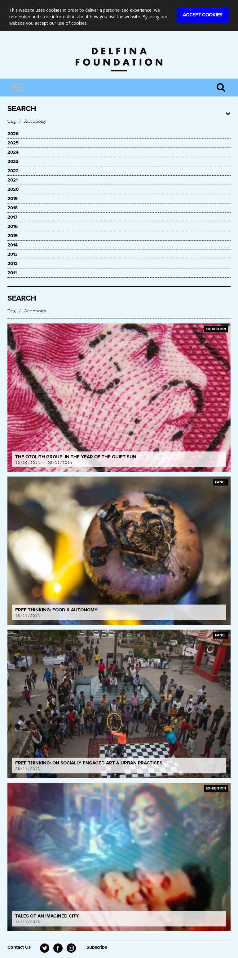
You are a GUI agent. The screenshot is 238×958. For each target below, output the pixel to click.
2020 (13, 189)
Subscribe (96, 947)
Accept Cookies (203, 15)
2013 (12, 254)
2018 (12, 208)
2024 (13, 152)
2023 (13, 161)
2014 (12, 245)
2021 (12, 180)
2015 (12, 235)
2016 (12, 226)
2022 (13, 170)
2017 (12, 217)
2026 (13, 133)
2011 (12, 273)
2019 (12, 198)
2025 (13, 143)
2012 (12, 263)
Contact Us (19, 947)
